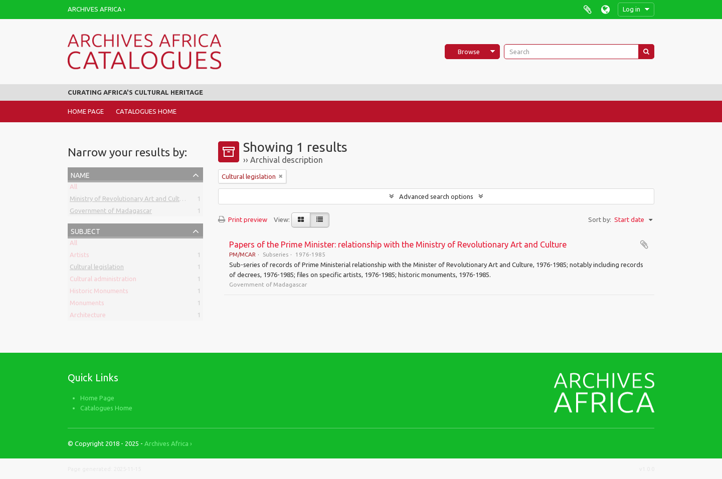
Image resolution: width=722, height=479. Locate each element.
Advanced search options (436, 196)
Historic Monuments (99, 292)
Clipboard (587, 9)
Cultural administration (103, 280)
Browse (469, 51)
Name (80, 174)
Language (605, 9)
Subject (85, 230)
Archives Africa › (96, 9)
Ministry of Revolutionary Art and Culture (129, 200)
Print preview (242, 219)
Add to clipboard (644, 245)
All (73, 188)
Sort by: (599, 219)
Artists (79, 256)
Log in (631, 9)
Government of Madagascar (111, 212)
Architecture (88, 316)
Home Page (86, 111)
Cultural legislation (97, 268)
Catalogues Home (146, 111)
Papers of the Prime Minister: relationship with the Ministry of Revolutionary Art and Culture (398, 244)
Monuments (87, 304)
